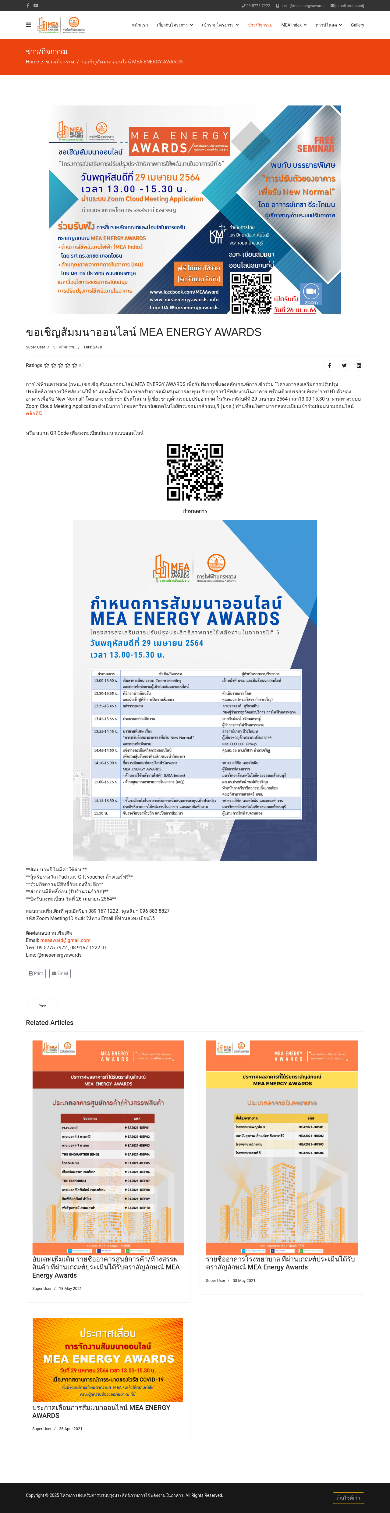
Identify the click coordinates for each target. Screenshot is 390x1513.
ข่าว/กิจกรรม (260, 25)
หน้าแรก (140, 25)
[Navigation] (28, 25)
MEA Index (292, 25)
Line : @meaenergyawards (302, 5)
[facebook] (28, 5)
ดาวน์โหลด (326, 25)
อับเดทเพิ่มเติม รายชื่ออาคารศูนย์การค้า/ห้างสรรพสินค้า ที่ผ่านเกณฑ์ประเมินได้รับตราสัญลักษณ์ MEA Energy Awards (106, 1267)
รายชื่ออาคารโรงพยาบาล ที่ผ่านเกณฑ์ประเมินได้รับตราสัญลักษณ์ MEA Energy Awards (280, 1263)
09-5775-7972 (258, 5)
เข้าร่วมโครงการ (218, 25)
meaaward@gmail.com (65, 940)
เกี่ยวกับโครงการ (172, 25)
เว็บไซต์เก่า (348, 1498)
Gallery (357, 25)
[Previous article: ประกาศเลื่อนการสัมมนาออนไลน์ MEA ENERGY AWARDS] (42, 1006)
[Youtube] (36, 5)
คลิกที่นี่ (34, 413)
